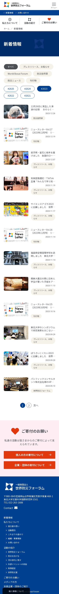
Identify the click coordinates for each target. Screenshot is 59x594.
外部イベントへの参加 (17, 564)
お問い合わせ (23, 12)
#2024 (27, 88)
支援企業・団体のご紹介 (16, 586)
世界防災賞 (12, 572)
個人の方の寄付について (29, 455)
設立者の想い (13, 526)
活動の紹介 (29, 21)
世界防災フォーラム (16, 552)
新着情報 (9, 12)
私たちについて (10, 21)
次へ (35, 405)
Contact (10, 508)
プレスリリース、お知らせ (36, 66)
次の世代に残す (14, 560)
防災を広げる (13, 556)
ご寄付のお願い (49, 21)
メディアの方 (10, 581)
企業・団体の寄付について (29, 465)
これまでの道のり (15, 534)
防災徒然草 (42, 73)
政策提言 (12, 568)
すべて (11, 66)
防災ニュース (14, 80)
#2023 (44, 88)
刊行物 (33, 80)
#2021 (27, 95)
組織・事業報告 (14, 538)
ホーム (6, 28)
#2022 (11, 95)
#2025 (11, 88)
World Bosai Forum (18, 73)
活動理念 (12, 530)
